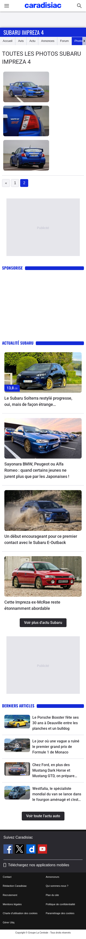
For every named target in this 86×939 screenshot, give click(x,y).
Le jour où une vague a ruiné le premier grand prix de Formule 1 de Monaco (55, 746)
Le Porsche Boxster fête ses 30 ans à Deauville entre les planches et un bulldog (55, 723)
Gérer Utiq (8, 922)
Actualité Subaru (17, 343)
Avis (21, 41)
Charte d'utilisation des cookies (20, 913)
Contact (7, 876)
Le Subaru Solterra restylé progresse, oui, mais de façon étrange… (38, 401)
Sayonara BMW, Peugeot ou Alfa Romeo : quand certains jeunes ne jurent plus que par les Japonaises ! (36, 470)
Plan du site (52, 895)
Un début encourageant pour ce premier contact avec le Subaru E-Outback (40, 539)
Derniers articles (18, 706)
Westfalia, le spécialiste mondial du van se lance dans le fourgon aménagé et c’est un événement (56, 794)
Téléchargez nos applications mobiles (38, 865)
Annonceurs (52, 876)
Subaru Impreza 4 (23, 32)
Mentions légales (12, 904)
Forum (64, 41)
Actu (32, 41)
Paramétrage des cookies (60, 913)
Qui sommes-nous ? (57, 885)
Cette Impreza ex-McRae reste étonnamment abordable (32, 605)
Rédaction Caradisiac (15, 885)
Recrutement (10, 895)
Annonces (47, 41)
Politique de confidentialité (60, 904)
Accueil (7, 41)
